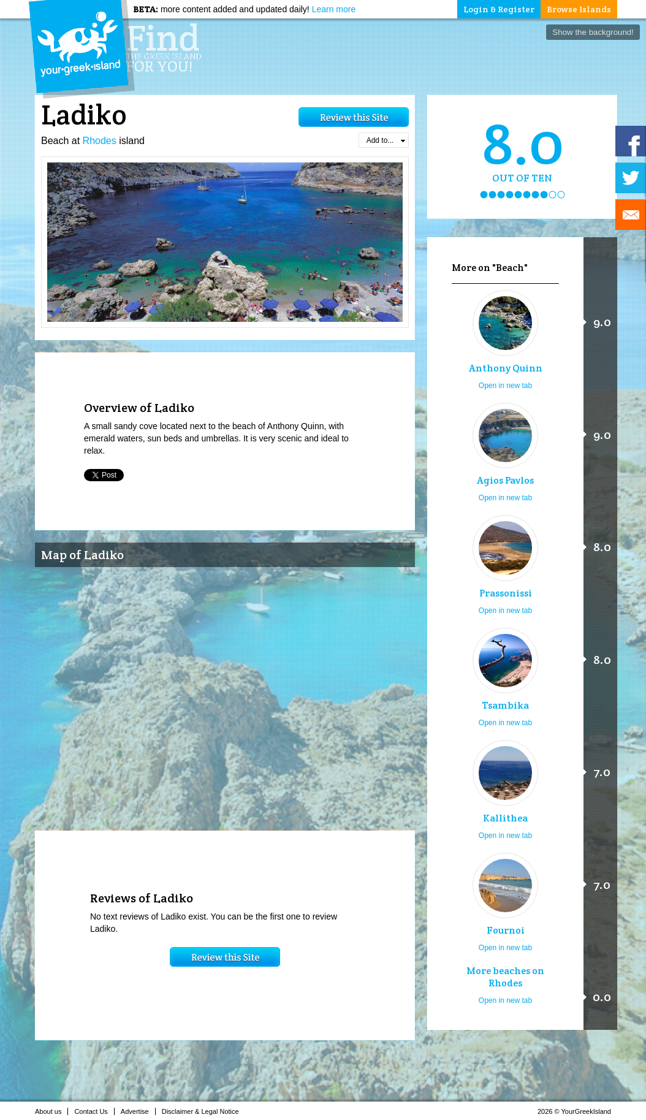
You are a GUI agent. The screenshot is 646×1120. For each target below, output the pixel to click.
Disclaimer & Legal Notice (204, 1111)
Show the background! (593, 32)
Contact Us (94, 1111)
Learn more (334, 9)
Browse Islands (579, 9)
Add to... (386, 140)
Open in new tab (505, 385)
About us (51, 1111)
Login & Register (498, 9)
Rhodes (99, 140)
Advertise (138, 1111)
